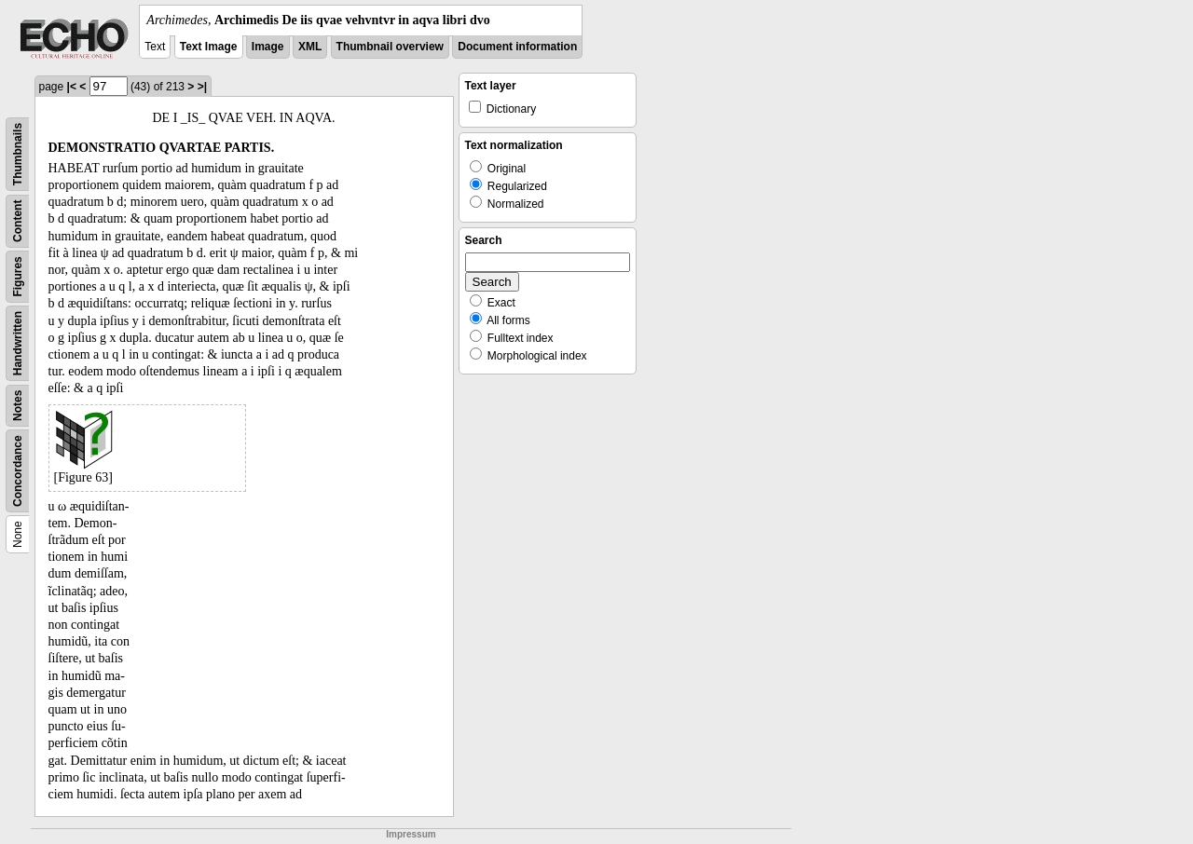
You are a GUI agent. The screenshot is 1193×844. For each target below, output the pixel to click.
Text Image (209, 46)
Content (17, 221)
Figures (17, 276)
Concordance (17, 471)
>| (202, 86)
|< (71, 86)
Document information (517, 46)
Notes (17, 405)
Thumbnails (17, 154)
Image (268, 46)
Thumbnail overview (390, 46)
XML (310, 46)
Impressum (410, 834)
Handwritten (17, 343)
